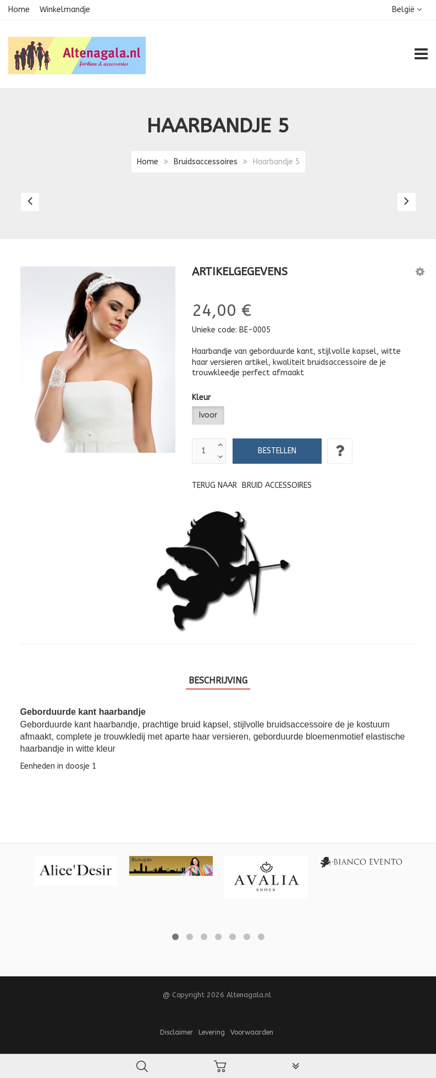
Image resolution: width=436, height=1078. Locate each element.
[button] (420, 271)
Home (19, 9)
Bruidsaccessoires (206, 161)
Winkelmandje (65, 9)
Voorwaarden (251, 1032)
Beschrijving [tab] (218, 680)
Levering (211, 1032)
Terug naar (252, 485)
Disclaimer (176, 1032)
